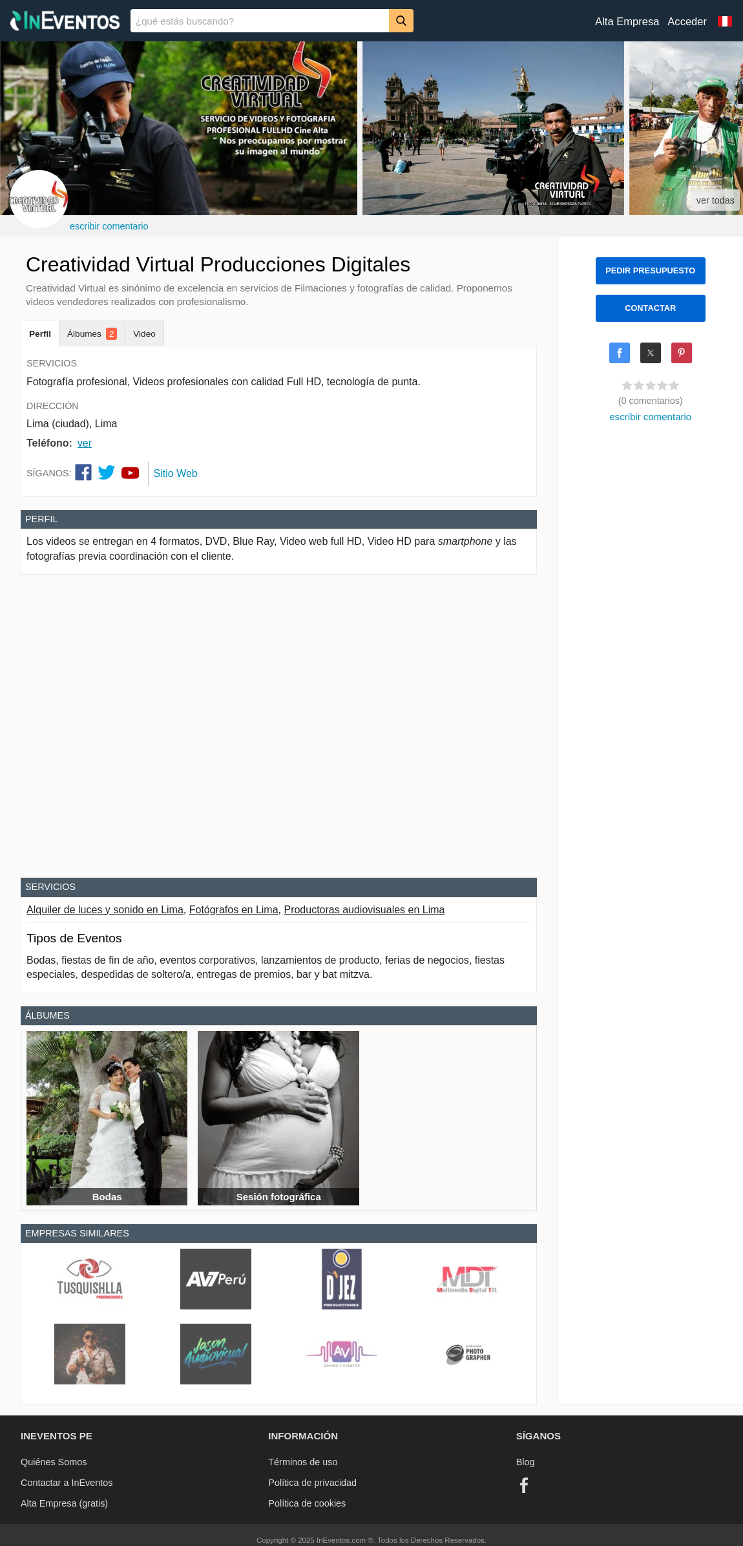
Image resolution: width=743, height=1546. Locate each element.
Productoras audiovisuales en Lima (364, 909)
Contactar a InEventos (66, 1482)
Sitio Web (176, 473)
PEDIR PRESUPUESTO (650, 270)
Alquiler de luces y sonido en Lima (104, 909)
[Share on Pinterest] (681, 353)
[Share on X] (650, 353)
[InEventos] (65, 22)
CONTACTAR (650, 308)
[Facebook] (524, 1485)
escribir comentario (109, 226)
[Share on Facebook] (619, 353)
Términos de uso (302, 1462)
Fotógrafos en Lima (233, 909)
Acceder (687, 22)
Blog (525, 1462)
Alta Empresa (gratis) (64, 1503)
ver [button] (85, 443)
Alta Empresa (627, 22)
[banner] (371, 20)
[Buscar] (401, 20)
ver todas (715, 200)
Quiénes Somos (54, 1462)
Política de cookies (307, 1503)
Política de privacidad (312, 1482)
